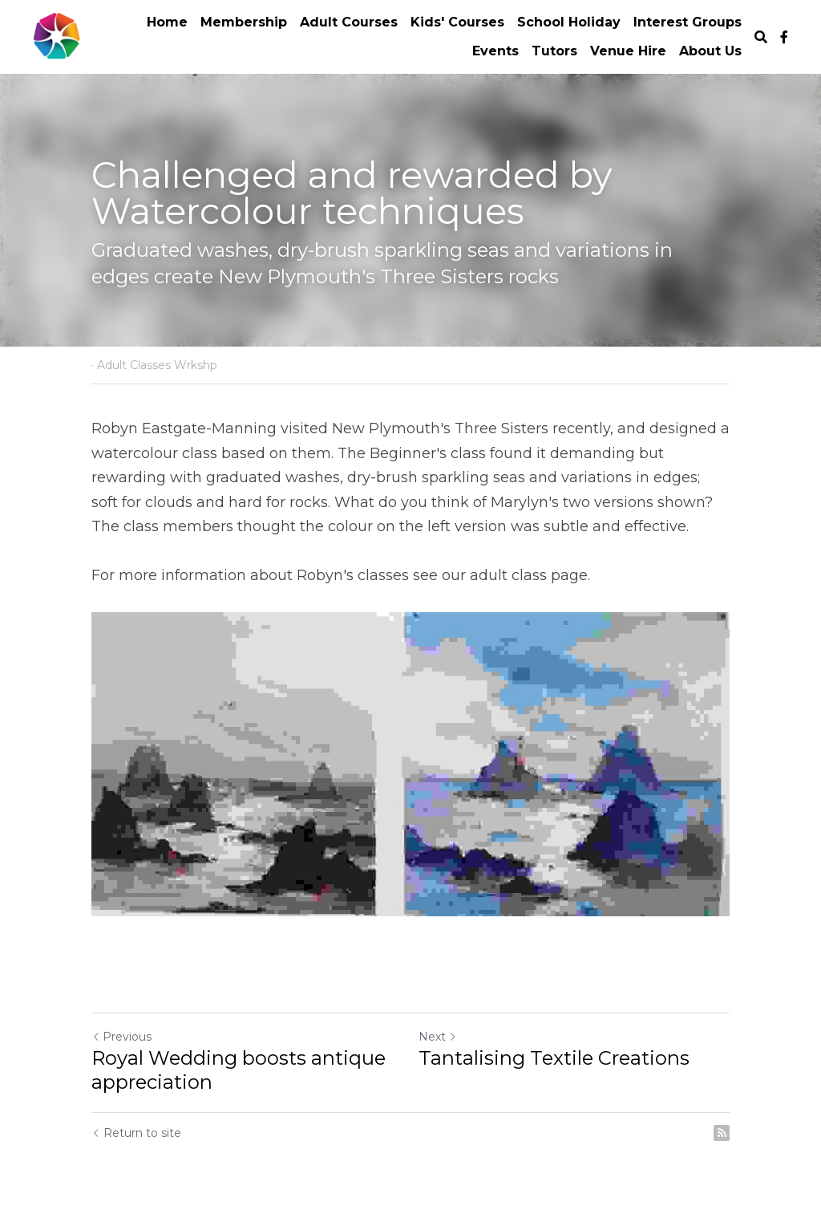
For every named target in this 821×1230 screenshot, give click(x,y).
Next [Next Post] (438, 1036)
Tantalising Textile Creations (554, 1058)
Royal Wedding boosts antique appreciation (238, 1070)
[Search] (760, 37)
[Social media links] (784, 36)
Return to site (136, 1133)
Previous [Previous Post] (121, 1036)
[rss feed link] (722, 1133)
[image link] (57, 36)
